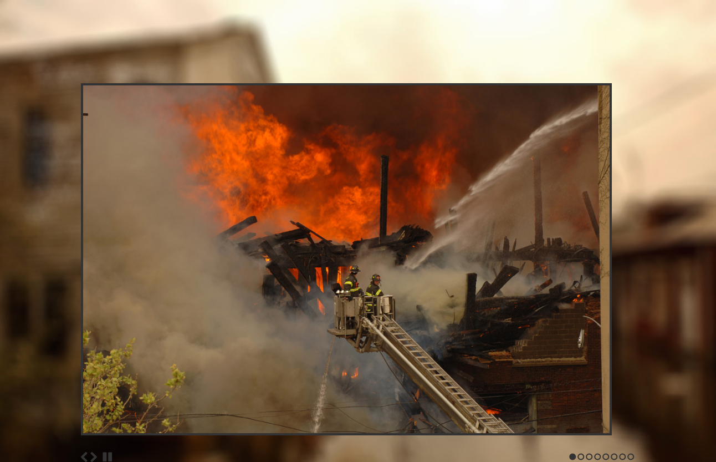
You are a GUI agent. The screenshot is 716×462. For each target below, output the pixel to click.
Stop (107, 457)
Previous (84, 457)
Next (93, 457)
